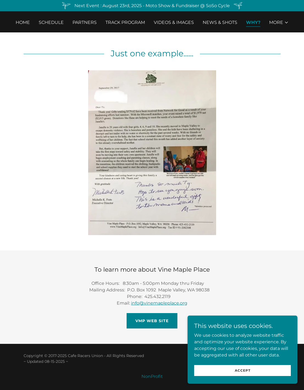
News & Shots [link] (220, 22)
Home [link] (23, 22)
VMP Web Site (152, 320)
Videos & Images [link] (174, 22)
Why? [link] (253, 22)
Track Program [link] (125, 22)
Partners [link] (84, 22)
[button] (279, 22)
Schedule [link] (51, 22)
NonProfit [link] (152, 376)
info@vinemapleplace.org (159, 303)
